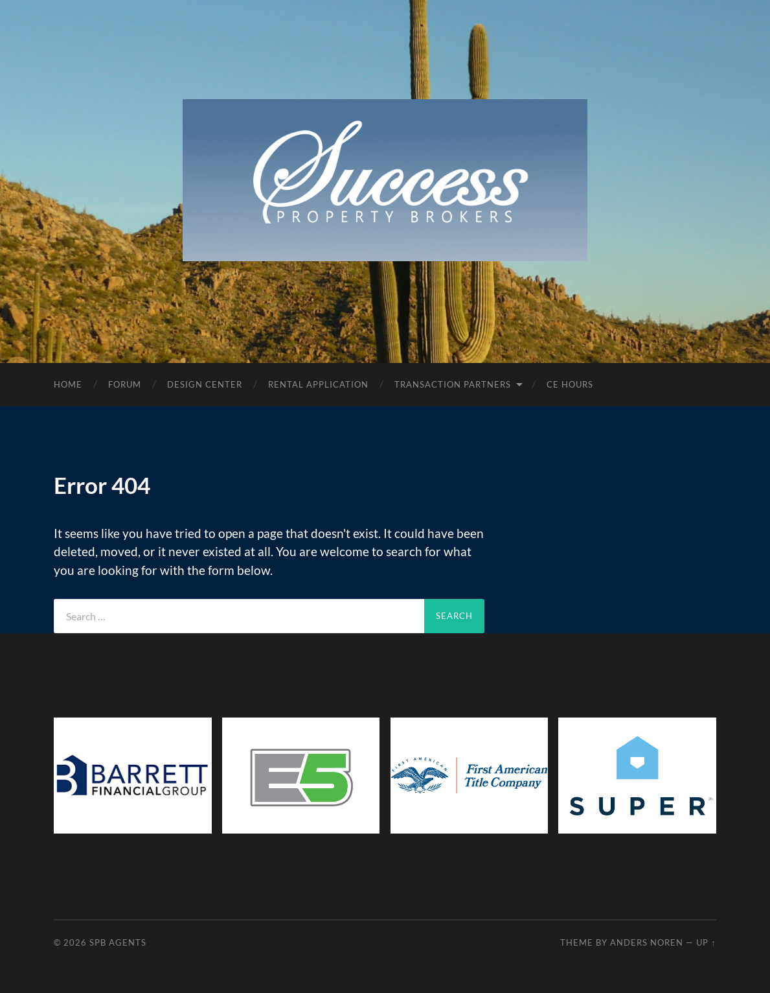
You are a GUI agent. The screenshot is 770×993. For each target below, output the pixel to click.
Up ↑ (706, 942)
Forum (124, 384)
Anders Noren (646, 942)
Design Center (204, 384)
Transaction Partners (452, 384)
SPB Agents (117, 942)
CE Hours (570, 384)
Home (68, 384)
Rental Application (318, 384)
